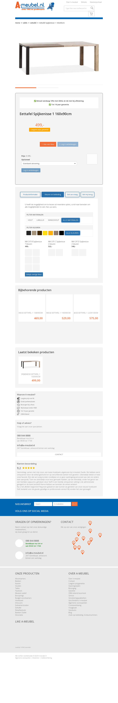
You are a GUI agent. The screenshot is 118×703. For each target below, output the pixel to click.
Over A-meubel (72, 3)
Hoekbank (19, 619)
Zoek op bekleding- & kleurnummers (82, 634)
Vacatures (72, 629)
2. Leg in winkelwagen (67, 158)
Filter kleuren (33, 242)
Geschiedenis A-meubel (77, 619)
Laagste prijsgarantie (76, 602)
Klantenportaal (96, 3)
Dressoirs (19, 622)
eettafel (32, 27)
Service (71, 615)
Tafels (17, 607)
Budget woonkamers (23, 617)
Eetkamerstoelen (22, 624)
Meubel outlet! (21, 612)
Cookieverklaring (74, 624)
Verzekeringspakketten (77, 617)
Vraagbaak (72, 627)
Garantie (71, 610)
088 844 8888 (23, 454)
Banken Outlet (20, 631)
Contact (59, 473)
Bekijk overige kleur (34, 288)
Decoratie (19, 634)
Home (17, 27)
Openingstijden (74, 605)
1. (48, 158)
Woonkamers (20, 598)
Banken (18, 600)
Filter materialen (35, 229)
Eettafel (18, 627)
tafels (24, 27)
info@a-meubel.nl (26, 464)
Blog (70, 631)
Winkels (84, 3)
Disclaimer (35, 677)
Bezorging (72, 607)
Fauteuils (18, 610)
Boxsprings (19, 615)
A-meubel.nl (43, 675)
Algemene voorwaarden (77, 622)
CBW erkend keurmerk (77, 612)
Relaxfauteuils (20, 629)
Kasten (18, 602)
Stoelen (18, 605)
